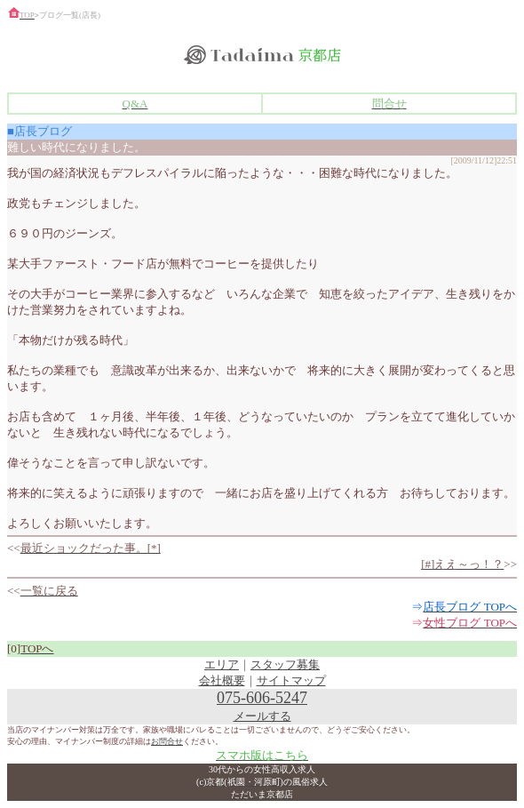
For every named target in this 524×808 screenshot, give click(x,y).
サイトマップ (291, 680)
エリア (221, 664)
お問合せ (167, 741)
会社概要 (222, 680)
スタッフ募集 (285, 664)
